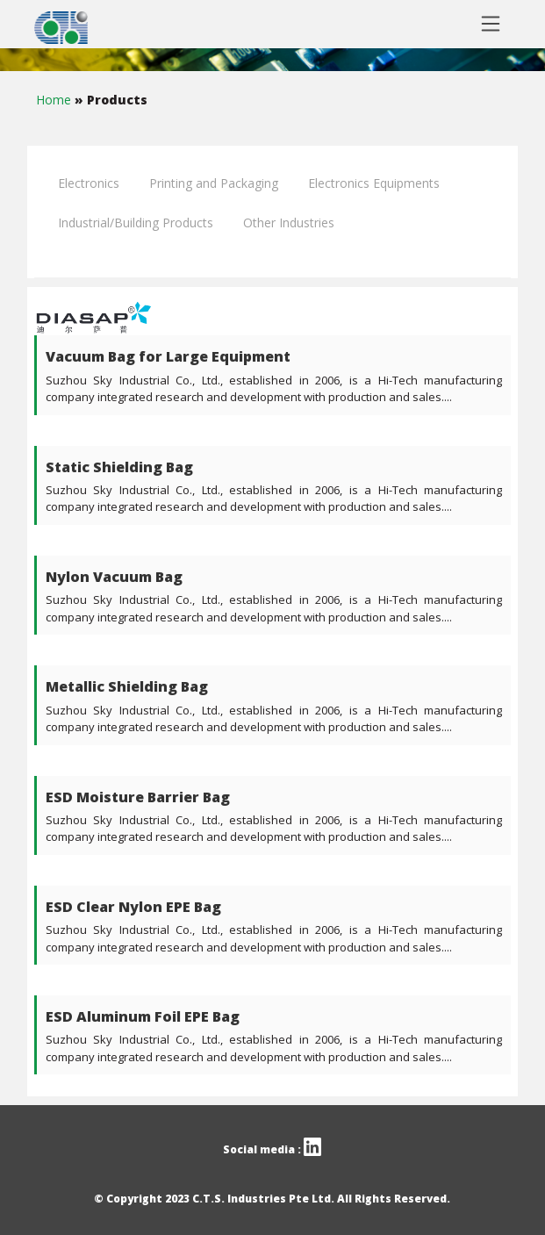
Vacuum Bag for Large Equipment (168, 356)
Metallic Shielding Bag (127, 686)
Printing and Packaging (213, 183)
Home (55, 99)
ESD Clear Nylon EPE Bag (133, 906)
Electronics (88, 183)
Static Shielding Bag (119, 467)
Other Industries (288, 222)
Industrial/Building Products (135, 222)
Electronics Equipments (374, 183)
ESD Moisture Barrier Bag (138, 797)
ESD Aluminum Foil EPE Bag (143, 1016)
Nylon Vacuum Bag (114, 576)
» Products (111, 99)
